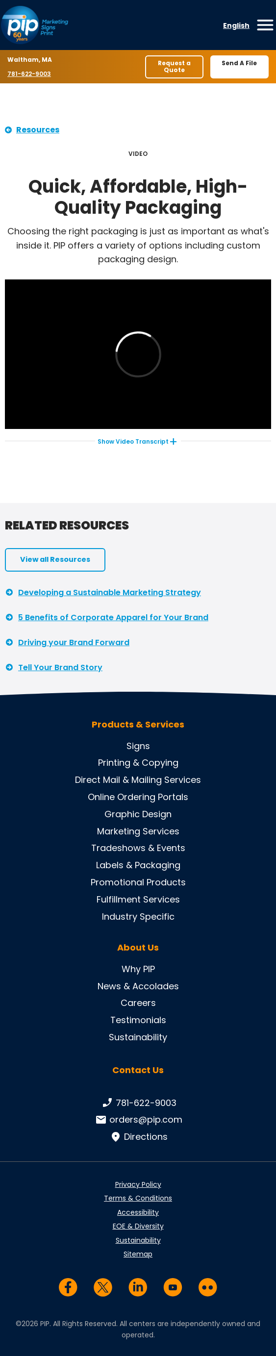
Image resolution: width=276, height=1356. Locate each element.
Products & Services (138, 724)
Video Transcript (133, 441)
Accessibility (138, 1212)
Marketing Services (138, 831)
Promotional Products (138, 882)
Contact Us (138, 1070)
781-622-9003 (30, 73)
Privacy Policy (138, 1184)
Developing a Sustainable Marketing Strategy (109, 592)
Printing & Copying (138, 762)
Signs (138, 746)
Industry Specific (138, 916)
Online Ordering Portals (138, 797)
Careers (138, 1003)
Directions (138, 1136)
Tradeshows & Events (138, 848)
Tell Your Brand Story (60, 667)
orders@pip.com (138, 1119)
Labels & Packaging (138, 865)
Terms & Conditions (138, 1198)
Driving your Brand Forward (73, 642)
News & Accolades (138, 986)
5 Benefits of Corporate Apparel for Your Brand (113, 617)
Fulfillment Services (138, 899)
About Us (138, 947)
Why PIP (138, 969)
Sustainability (138, 1037)
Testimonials (138, 1020)
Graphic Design (138, 814)
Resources (37, 129)
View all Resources (55, 559)
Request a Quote (174, 66)
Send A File (239, 63)
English (236, 25)
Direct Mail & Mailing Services (138, 780)
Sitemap (138, 1254)
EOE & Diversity (138, 1226)
